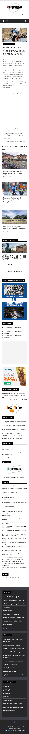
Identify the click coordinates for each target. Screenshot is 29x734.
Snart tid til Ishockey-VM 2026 (11, 645)
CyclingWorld (16, 57)
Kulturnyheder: (8, 417)
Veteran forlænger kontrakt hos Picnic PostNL (13, 393)
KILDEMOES (15, 276)
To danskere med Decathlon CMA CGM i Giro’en (14, 495)
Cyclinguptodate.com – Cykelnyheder (13, 617)
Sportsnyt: (8, 635)
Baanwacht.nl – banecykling (11, 614)
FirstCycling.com (16, 128)
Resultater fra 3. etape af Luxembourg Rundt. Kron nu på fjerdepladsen (14, 200)
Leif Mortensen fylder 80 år (9, 497)
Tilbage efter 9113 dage (9, 671)
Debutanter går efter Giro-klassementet (12, 486)
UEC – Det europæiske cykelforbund (13, 604)
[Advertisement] (14, 352)
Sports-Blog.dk (7, 697)
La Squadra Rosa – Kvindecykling (12, 703)
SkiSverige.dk (6, 693)
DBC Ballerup (6, 607)
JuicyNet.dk (20, 15)
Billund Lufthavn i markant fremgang (11, 452)
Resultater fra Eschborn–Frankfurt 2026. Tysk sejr (14, 557)
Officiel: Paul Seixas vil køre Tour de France (13, 509)
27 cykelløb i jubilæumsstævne (9, 500)
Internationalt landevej (9, 44)
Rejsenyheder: (8, 443)
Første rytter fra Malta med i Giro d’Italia (12, 511)
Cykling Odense (7, 610)
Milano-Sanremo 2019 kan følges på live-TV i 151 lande (13, 173)
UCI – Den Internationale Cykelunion (13, 600)
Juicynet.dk (6, 686)
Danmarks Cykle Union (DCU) (11, 597)
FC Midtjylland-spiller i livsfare (11, 668)
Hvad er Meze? (5, 449)
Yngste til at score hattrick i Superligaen (14, 675)
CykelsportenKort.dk (9, 710)
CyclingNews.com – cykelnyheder (12, 621)
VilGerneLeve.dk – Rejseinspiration (13, 707)
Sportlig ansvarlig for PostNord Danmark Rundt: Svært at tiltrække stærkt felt (13, 136)
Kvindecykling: (8, 323)
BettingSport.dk (7, 700)
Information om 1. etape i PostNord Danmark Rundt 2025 (14, 227)
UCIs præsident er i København (17, 142)
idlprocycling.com (8, 624)
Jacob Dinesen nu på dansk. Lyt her (11, 433)
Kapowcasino (6, 714)
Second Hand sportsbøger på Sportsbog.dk (14, 477)
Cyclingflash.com (7, 628)
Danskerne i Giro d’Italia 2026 (9, 492)
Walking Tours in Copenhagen (14, 265)
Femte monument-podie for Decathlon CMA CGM (14, 399)
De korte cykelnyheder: (11, 389)
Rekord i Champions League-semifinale (14, 661)
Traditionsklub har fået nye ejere (12, 652)
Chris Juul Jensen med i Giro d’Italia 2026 (12, 550)
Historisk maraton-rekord (10, 664)
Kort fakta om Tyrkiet (7, 454)
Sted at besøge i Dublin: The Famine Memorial (13, 457)
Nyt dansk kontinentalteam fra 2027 (11, 506)
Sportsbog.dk (6, 690)
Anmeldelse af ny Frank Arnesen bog (13, 648)
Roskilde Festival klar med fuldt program (12, 438)
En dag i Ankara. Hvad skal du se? (10, 447)
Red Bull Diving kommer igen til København (13, 436)
